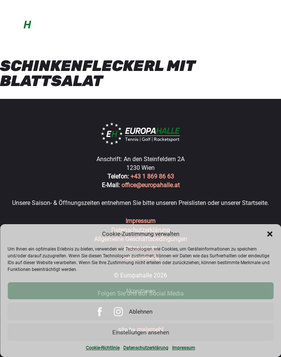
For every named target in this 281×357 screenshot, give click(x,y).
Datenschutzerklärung (145, 348)
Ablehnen (140, 311)
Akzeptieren (140, 291)
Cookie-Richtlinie (103, 348)
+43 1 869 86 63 (152, 176)
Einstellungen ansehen (140, 332)
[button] (269, 234)
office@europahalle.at (150, 185)
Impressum (183, 348)
